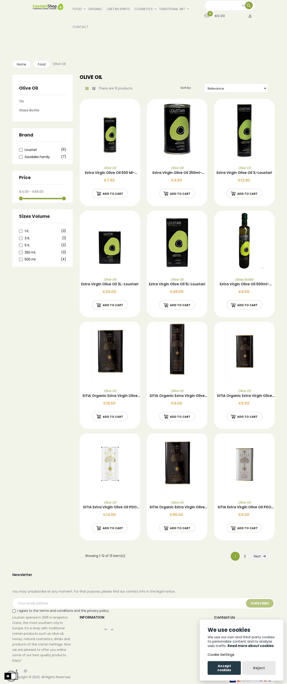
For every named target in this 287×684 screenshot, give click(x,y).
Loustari (45, 150)
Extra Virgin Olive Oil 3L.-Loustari (109, 284)
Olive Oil (28, 88)
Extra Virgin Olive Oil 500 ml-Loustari (110, 172)
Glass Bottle (29, 110)
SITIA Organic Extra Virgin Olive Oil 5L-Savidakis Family (177, 507)
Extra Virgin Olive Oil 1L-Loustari (244, 172)
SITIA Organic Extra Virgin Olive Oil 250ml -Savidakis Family (244, 395)
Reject (259, 668)
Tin (21, 101)
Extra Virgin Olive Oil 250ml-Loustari (177, 172)
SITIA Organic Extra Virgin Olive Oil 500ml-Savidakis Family (177, 395)
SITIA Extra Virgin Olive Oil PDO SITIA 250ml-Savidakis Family (244, 507)
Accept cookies (224, 668)
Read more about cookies (251, 645)
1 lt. (45, 231)
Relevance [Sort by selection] (238, 88)
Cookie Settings (221, 654)
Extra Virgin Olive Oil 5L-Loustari (177, 284)
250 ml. (45, 253)
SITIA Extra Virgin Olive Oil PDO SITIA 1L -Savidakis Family (110, 507)
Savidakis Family (45, 157)
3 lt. (45, 238)
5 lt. (45, 245)
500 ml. (45, 260)
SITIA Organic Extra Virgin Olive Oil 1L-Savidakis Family (109, 395)
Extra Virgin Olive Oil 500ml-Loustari (244, 284)
